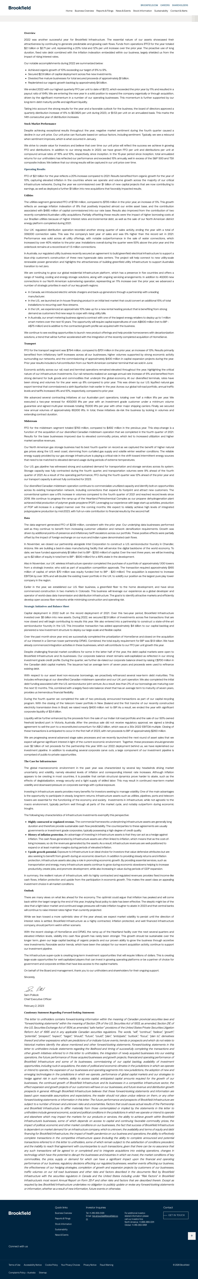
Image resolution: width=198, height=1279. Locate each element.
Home (69, 10)
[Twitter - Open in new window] (16, 1252)
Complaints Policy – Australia (22, 1272)
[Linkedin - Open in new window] (10, 1252)
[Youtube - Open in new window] (22, 1252)
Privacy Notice (90, 1265)
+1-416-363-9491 (139, 1225)
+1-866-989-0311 (146, 1222)
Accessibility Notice (33, 1265)
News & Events (123, 10)
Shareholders (180, 5)
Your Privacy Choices (70, 1265)
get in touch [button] (176, 1215)
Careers (165, 5)
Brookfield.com (149, 5)
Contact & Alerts (178, 10)
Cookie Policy (51, 1265)
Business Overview (84, 10)
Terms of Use (14, 1265)
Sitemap (43, 1272)
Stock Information (142, 10)
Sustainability (161, 10)
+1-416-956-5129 (96, 1213)
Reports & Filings (104, 10)
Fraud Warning (106, 1265)
